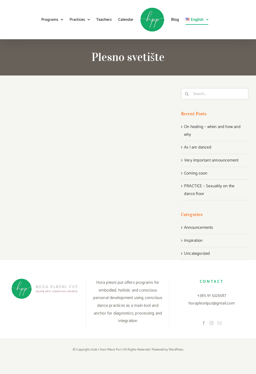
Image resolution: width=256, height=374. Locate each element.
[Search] (186, 94)
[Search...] (214, 94)
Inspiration (193, 240)
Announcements (198, 227)
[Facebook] (204, 323)
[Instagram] (212, 323)
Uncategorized (197, 253)
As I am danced (197, 147)
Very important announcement (211, 160)
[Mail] (220, 323)
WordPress (176, 349)
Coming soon (195, 173)
